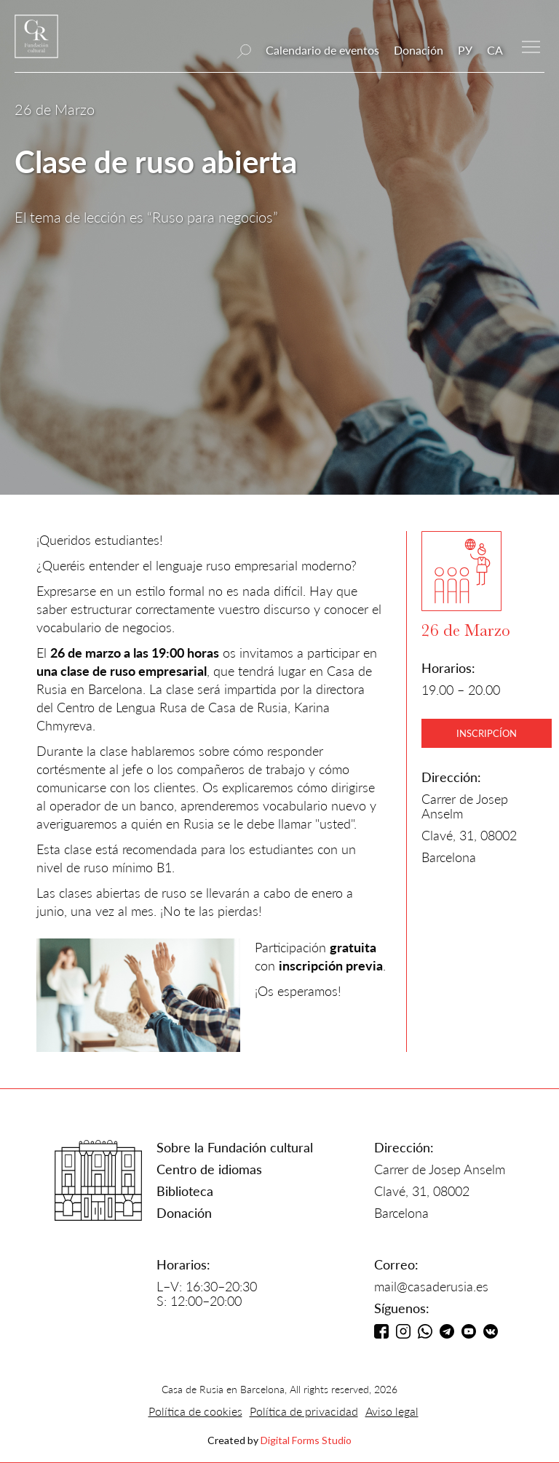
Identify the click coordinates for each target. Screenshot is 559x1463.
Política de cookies (195, 1411)
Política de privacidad (304, 1411)
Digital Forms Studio (306, 1440)
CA (495, 50)
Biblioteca (184, 1191)
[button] (531, 45)
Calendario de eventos (322, 50)
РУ (465, 50)
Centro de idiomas (209, 1169)
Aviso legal (392, 1411)
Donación (418, 50)
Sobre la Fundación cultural (234, 1147)
